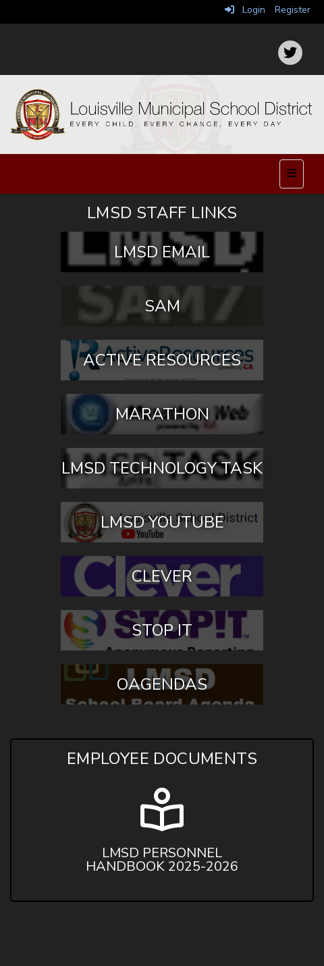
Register (292, 9)
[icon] (290, 53)
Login (245, 9)
